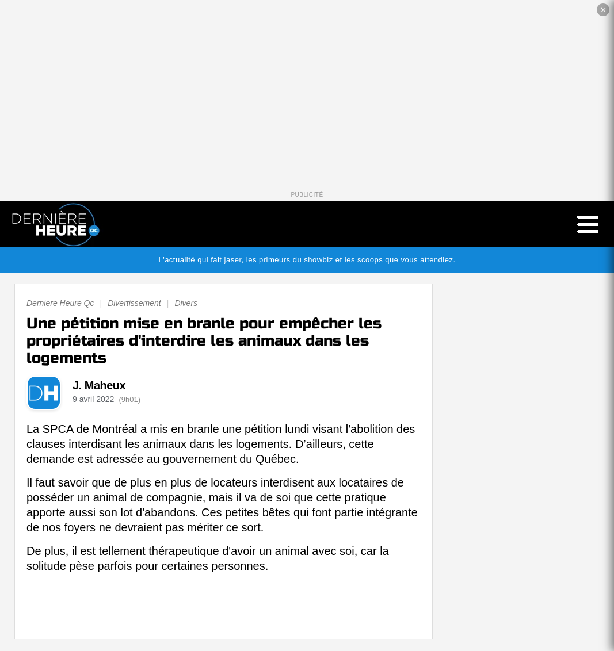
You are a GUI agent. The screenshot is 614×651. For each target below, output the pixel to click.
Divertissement (134, 303)
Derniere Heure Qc (60, 303)
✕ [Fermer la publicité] (603, 10)
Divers (185, 303)
